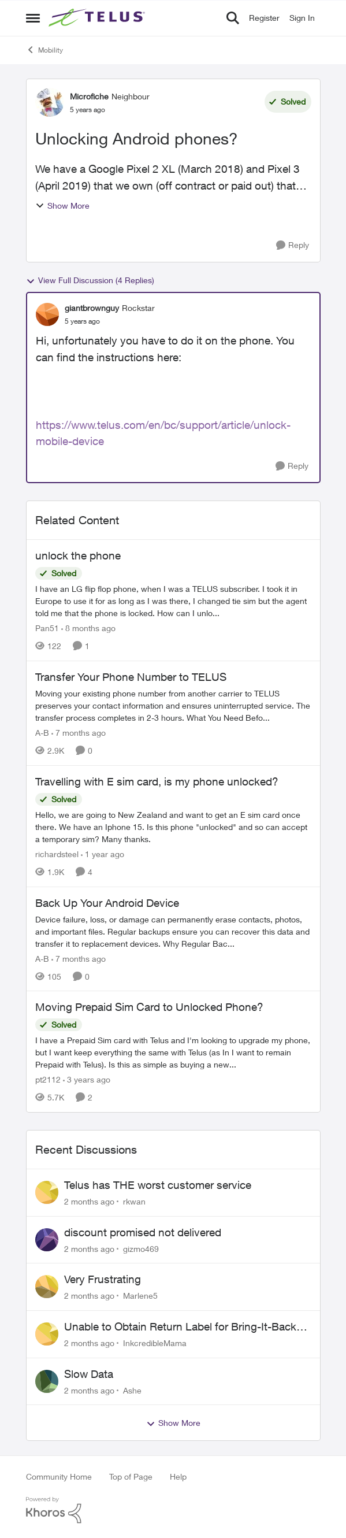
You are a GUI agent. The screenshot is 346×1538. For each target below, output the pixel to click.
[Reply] (292, 245)
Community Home (59, 1476)
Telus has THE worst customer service (157, 1184)
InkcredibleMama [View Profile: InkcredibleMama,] (155, 1343)
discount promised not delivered (142, 1232)
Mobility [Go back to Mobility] (44, 49)
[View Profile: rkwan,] (46, 1192)
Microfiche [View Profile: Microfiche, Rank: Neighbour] (89, 96)
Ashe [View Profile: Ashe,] (132, 1390)
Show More (62, 205)
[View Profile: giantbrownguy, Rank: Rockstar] (47, 314)
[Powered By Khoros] (173, 1510)
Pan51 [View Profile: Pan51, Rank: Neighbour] (47, 628)
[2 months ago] (89, 1201)
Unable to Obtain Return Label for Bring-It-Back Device (180, 1327)
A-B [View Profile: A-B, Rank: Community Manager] (42, 733)
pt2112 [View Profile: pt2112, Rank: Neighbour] (48, 1079)
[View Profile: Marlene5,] (46, 1286)
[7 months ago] (78, 733)
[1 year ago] (102, 854)
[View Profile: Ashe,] (46, 1381)
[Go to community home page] (98, 18)
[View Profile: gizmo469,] (46, 1239)
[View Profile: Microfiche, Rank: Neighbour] (49, 102)
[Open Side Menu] (33, 18)
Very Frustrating (102, 1279)
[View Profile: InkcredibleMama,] (46, 1334)
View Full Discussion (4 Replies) (90, 280)
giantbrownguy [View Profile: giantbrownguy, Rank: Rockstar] (92, 308)
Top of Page (130, 1476)
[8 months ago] (88, 628)
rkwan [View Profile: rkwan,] (134, 1201)
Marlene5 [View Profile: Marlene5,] (140, 1295)
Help (178, 1476)
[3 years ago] (86, 1079)
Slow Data (88, 1373)
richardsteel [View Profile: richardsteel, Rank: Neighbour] (57, 854)
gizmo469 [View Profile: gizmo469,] (141, 1248)
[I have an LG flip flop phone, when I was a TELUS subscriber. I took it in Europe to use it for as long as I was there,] (173, 601)
